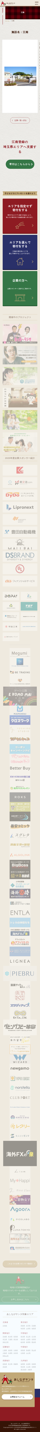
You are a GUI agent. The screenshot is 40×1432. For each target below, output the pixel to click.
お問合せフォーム (17, 1397)
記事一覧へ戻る (21, 120)
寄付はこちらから (20, 164)
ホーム (7, 21)
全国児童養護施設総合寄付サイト (27, 1427)
